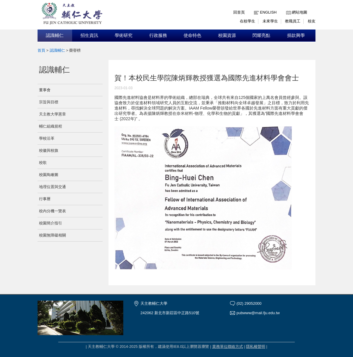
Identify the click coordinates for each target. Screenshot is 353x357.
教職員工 (292, 21)
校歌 (43, 162)
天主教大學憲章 (52, 114)
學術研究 (123, 35)
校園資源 (227, 35)
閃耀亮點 (261, 35)
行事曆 (45, 199)
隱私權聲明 (255, 346)
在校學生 (247, 21)
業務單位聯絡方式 (227, 346)
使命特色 (192, 35)
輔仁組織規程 (50, 126)
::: (287, 8)
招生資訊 (89, 35)
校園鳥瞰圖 (48, 174)
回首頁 (239, 12)
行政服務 (158, 35)
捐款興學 (296, 35)
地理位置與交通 (52, 187)
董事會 (45, 90)
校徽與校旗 (48, 150)
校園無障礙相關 (52, 235)
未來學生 (270, 21)
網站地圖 (299, 12)
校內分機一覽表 (52, 211)
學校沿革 (46, 138)
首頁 (41, 50)
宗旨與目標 (48, 102)
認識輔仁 (55, 35)
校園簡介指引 (50, 223)
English (268, 12)
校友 (311, 21)
